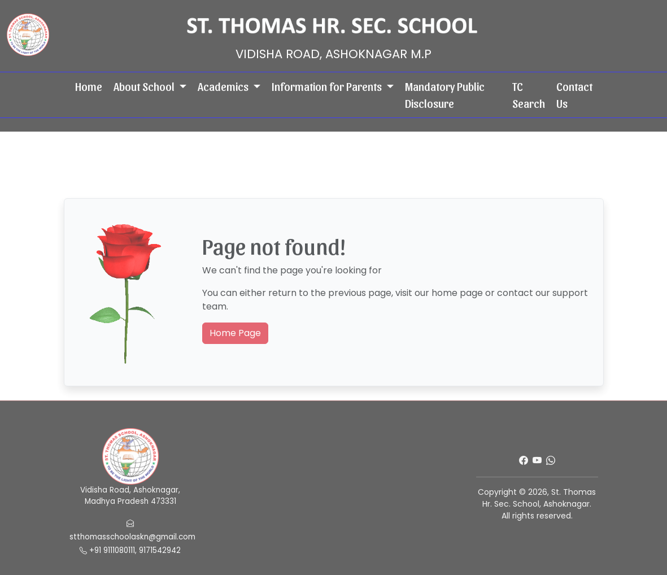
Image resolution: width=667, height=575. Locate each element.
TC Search (528, 95)
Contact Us (574, 95)
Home (88, 86)
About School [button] (145, 86)
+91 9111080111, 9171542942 (130, 550)
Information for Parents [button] (328, 86)
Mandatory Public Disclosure (445, 95)
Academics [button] (224, 86)
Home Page (235, 332)
